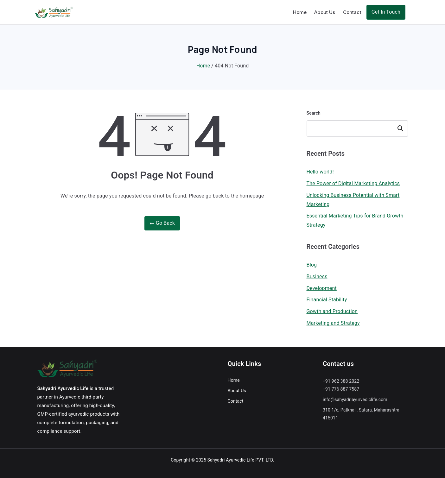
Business (317, 277)
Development (322, 288)
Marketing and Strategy (333, 323)
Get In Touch (386, 12)
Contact (352, 12)
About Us (324, 12)
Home (300, 12)
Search (314, 113)
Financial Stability (327, 300)
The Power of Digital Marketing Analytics (353, 183)
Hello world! (320, 172)
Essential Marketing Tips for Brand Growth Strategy (355, 220)
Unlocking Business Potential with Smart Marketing (353, 199)
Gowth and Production (332, 311)
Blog (312, 265)
